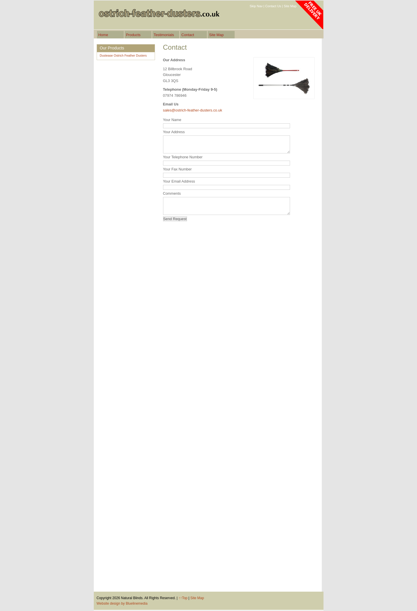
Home (103, 35)
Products (133, 35)
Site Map (290, 6)
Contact (188, 35)
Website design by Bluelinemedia (122, 603)
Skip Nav (256, 6)
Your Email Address (179, 181)
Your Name (172, 120)
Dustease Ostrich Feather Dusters (123, 55)
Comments (172, 193)
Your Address (174, 132)
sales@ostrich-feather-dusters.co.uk (192, 110)
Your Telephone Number (183, 157)
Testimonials (164, 35)
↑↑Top (182, 598)
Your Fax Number (177, 169)
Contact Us (273, 6)
